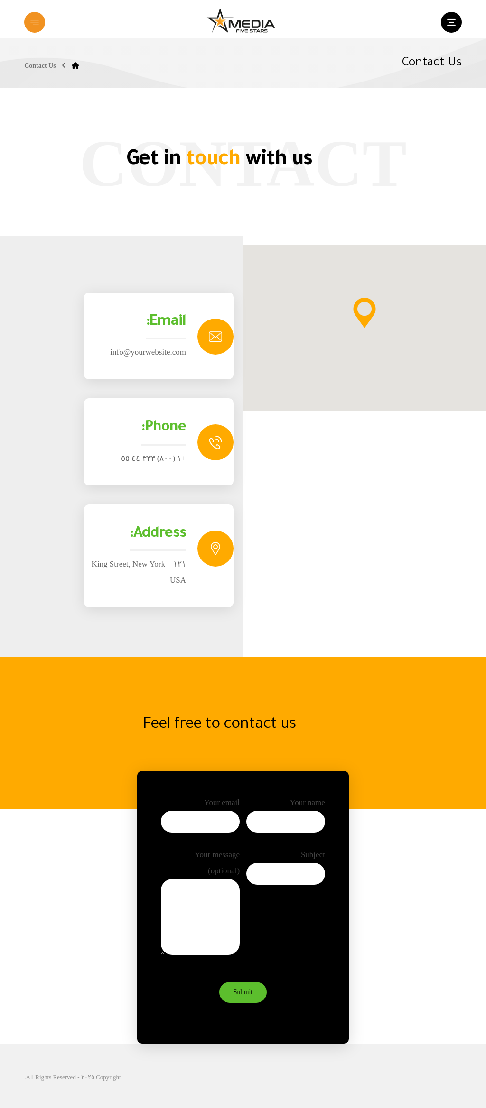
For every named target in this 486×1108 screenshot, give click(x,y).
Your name (285, 816)
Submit (243, 992)
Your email (200, 816)
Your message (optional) (200, 906)
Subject (285, 868)
